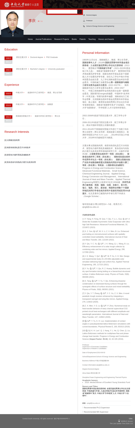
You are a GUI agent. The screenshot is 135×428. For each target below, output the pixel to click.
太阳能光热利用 (13, 140)
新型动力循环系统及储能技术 (18, 155)
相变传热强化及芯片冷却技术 (18, 147)
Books (74, 39)
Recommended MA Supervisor (96, 412)
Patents (83, 39)
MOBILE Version (126, 421)
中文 (133, 4)
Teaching (92, 39)
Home (30, 39)
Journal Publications (43, 39)
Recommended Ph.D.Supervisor (97, 408)
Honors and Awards (106, 39)
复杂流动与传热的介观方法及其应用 (21, 162)
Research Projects (61, 39)
